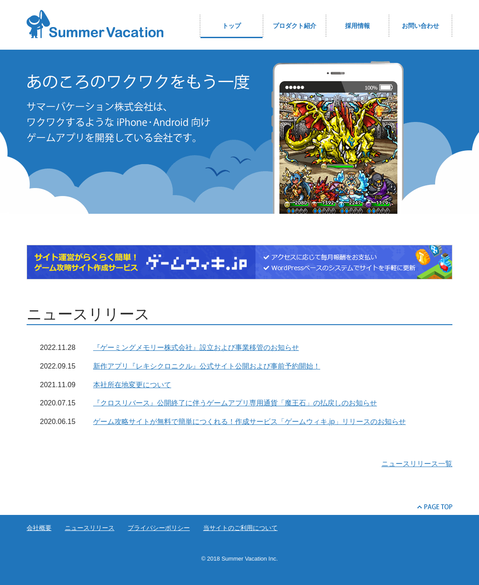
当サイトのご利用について (240, 527)
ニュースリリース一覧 (416, 463)
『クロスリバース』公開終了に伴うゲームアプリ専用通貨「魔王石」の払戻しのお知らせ (235, 403)
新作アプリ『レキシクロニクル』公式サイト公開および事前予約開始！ (206, 366)
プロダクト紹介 (294, 25)
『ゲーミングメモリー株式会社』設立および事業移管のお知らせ (196, 347)
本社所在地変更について (132, 385)
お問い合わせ (420, 25)
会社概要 (39, 527)
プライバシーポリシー (159, 527)
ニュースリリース (89, 527)
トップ (231, 25)
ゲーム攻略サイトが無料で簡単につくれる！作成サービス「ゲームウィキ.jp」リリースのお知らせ (249, 421)
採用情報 (357, 25)
